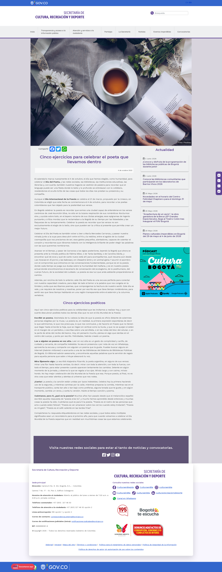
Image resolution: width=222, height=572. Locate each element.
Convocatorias (183, 32)
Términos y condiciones (87, 545)
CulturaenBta (146, 487)
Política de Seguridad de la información (160, 545)
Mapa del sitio (69, 545)
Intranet (58, 545)
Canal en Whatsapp (126, 498)
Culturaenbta (143, 493)
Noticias (141, 32)
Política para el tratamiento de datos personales (120, 545)
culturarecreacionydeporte (169, 493)
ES (190, 2)
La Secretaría (124, 32)
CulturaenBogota (125, 487)
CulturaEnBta (123, 493)
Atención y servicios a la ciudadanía (83, 31)
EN (187, 2)
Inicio (32, 32)
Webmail (49, 545)
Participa (108, 32)
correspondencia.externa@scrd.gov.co (67, 517)
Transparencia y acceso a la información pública (53, 31)
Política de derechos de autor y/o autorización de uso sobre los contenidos (111, 549)
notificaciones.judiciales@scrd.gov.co (87, 521)
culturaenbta (165, 487)
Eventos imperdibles (162, 32)
